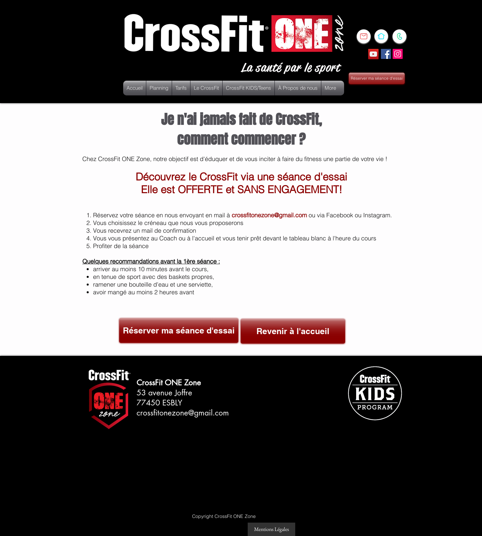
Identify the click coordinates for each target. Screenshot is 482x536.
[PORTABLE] (399, 36)
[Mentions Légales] (271, 529)
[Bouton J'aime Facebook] (263, 493)
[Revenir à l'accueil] (293, 331)
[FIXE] (381, 36)
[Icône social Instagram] (398, 54)
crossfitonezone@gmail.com (269, 215)
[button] (206, 88)
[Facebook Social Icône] (386, 54)
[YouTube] (373, 54)
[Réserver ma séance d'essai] (377, 78)
